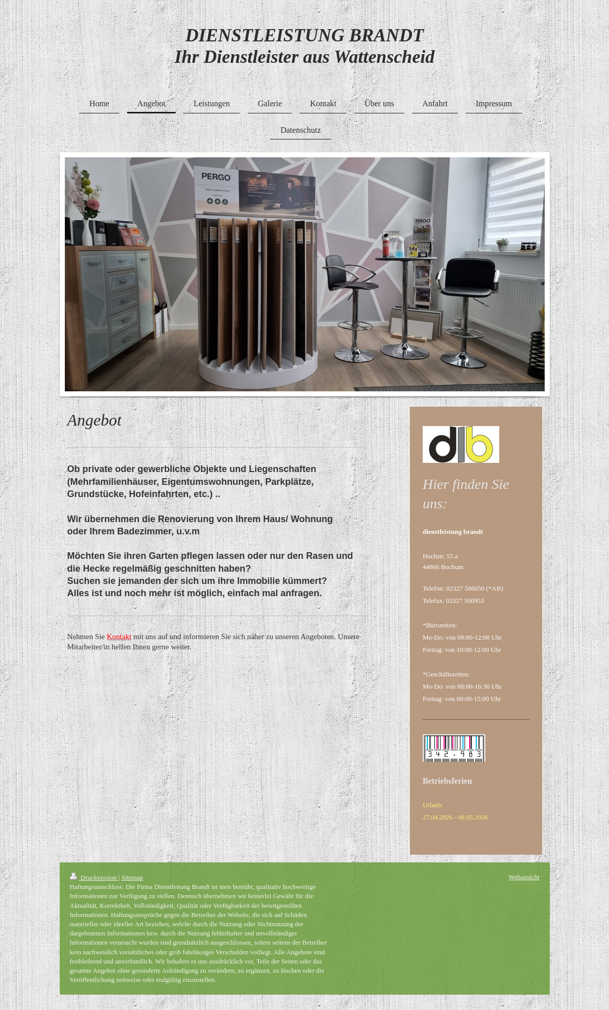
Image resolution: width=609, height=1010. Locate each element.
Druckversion (94, 877)
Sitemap (132, 877)
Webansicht (523, 877)
